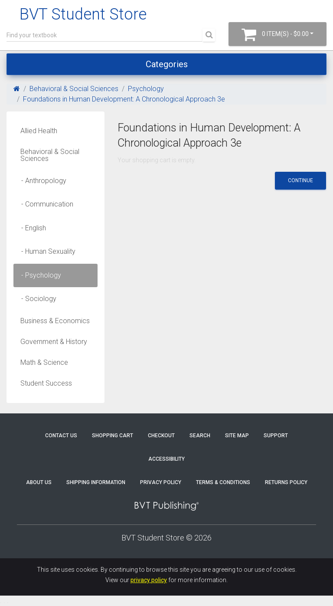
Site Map (237, 435)
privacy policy (149, 580)
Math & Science (44, 362)
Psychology (146, 89)
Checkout (161, 435)
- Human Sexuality (45, 251)
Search (199, 435)
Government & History (53, 341)
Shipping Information (95, 482)
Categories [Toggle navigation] (167, 64)
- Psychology (38, 275)
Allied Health (38, 131)
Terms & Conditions (223, 482)
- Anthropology (41, 181)
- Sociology (36, 299)
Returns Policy (286, 482)
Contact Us (61, 435)
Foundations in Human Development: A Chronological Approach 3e (124, 99)
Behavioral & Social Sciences (73, 89)
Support (276, 435)
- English (31, 228)
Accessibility (166, 459)
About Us (39, 482)
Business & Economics (55, 321)
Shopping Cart (112, 435)
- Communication (44, 204)
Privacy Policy (160, 482)
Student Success (46, 383)
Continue (300, 180)
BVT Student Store (83, 14)
